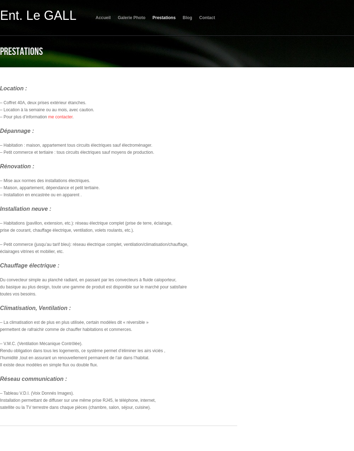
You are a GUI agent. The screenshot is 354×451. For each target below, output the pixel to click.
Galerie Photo (131, 17)
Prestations (164, 17)
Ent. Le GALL (38, 15)
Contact (207, 17)
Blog (187, 17)
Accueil (103, 17)
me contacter (60, 116)
